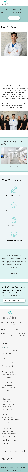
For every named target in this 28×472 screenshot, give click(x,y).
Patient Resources (11, 350)
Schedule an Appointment (14, 300)
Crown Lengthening (9, 433)
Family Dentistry (8, 380)
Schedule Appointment (13, 451)
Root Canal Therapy (9, 436)
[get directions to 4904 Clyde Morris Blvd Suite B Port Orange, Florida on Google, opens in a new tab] (18, 324)
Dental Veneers (7, 401)
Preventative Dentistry (10, 374)
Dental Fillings (7, 382)
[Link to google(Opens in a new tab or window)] (13, 459)
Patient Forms (7, 353)
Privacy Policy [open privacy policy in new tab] (17, 470)
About (5, 347)
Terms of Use (9, 366)
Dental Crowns (7, 377)
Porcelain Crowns (8, 409)
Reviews (6, 443)
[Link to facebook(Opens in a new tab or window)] (4, 459)
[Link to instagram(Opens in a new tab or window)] (9, 459)
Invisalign (5, 414)
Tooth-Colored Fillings (10, 412)
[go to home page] (5, 3)
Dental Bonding (7, 390)
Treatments (8, 372)
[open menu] (26, 2)
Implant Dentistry (11, 440)
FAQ (4, 447)
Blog (4, 358)
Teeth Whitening (8, 404)
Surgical (6, 428)
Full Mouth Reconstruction (11, 419)
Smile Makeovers (8, 417)
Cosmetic (7, 399)
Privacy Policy (9, 362)
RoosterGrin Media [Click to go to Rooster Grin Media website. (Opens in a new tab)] (14, 467)
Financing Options (8, 356)
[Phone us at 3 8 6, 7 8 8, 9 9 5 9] (22, 2)
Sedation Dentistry (8, 387)
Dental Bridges (7, 385)
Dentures (5, 422)
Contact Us (14, 18)
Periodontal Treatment (10, 393)
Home (5, 343)
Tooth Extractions (8, 431)
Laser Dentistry (7, 406)
